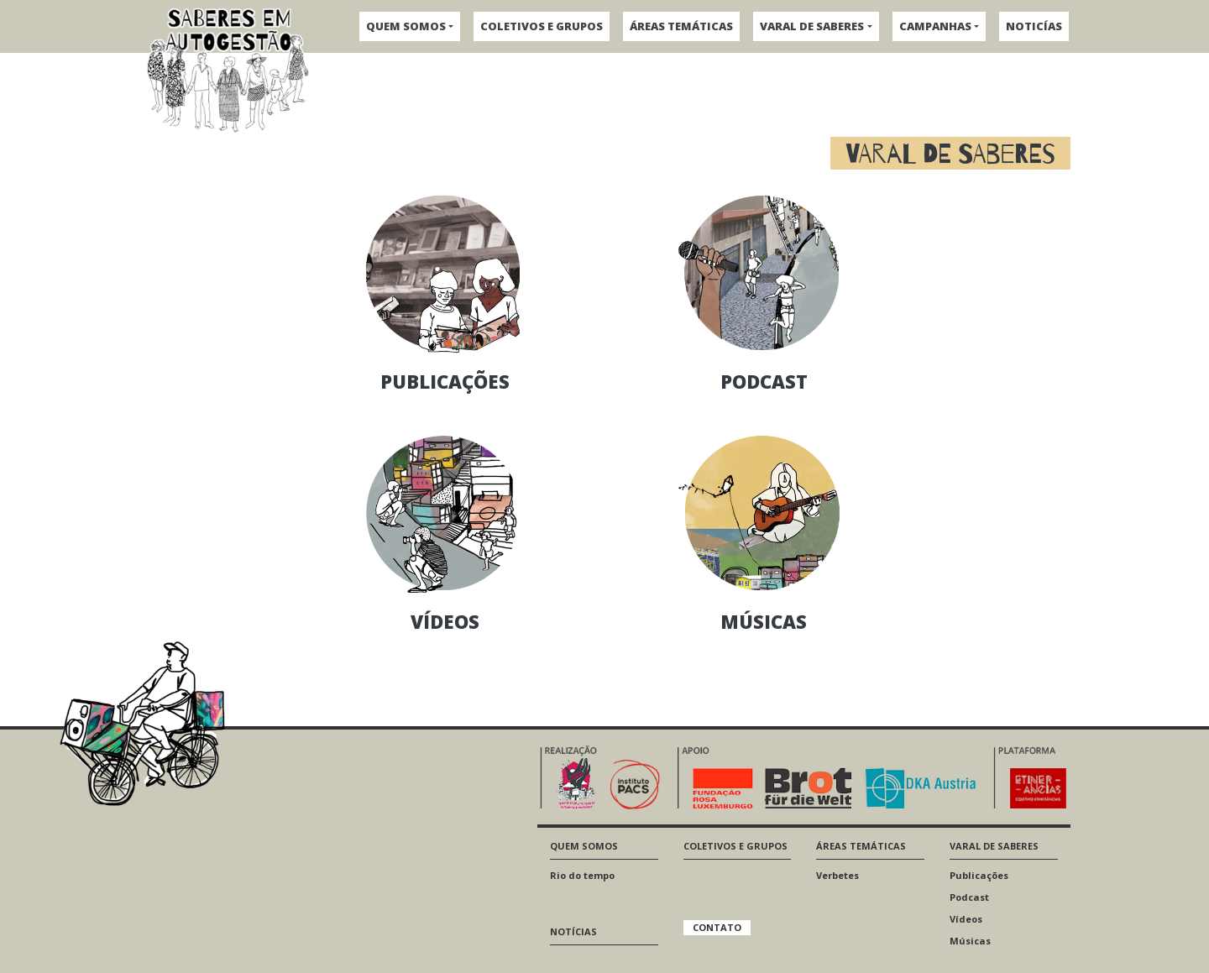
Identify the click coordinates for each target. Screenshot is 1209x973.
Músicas (970, 940)
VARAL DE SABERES (812, 26)
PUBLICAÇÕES (445, 381)
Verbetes (837, 875)
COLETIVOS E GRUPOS (541, 26)
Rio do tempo (582, 875)
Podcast (969, 897)
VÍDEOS (445, 621)
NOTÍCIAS (573, 931)
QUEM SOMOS (406, 26)
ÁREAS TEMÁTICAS (681, 26)
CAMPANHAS (935, 26)
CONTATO (717, 927)
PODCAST (764, 381)
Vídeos (966, 919)
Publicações (979, 875)
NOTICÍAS (1034, 26)
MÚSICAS (763, 621)
